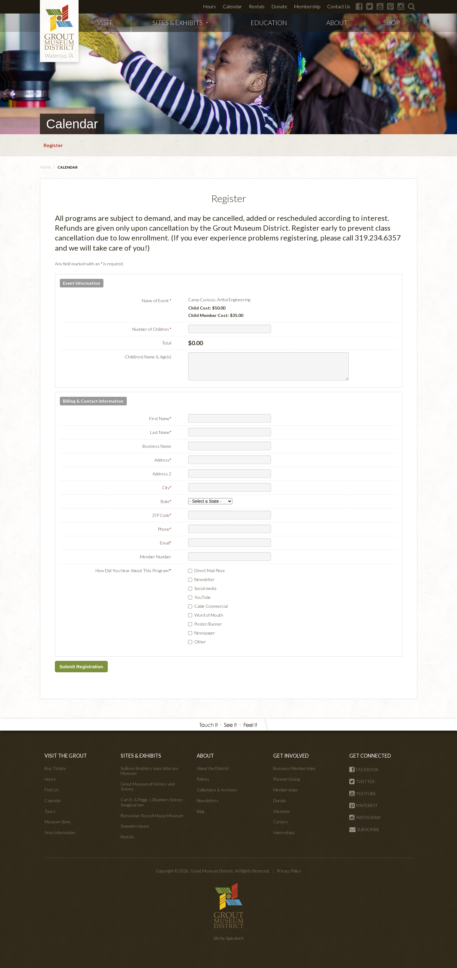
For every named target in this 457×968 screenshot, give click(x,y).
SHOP (391, 22)
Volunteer (281, 811)
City (166, 487)
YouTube (202, 597)
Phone (164, 529)
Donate (279, 6)
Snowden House (135, 826)
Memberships (285, 789)
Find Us (52, 789)
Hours (209, 6)
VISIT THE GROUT (66, 756)
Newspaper (204, 632)
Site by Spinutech (228, 938)
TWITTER (362, 781)
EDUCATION (269, 22)
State (165, 501)
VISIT (104, 22)
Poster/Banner (208, 623)
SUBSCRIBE (364, 829)
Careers (280, 821)
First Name (160, 418)
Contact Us (338, 6)
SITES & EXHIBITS (180, 22)
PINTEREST (363, 805)
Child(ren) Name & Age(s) (148, 356)
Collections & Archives (217, 789)
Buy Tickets (55, 768)
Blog (200, 811)
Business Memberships (294, 768)
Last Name (160, 432)
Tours (50, 811)
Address (162, 460)
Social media (205, 588)
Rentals (257, 6)
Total (166, 342)
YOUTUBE (362, 793)
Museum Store (58, 821)
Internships (284, 832)
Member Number (155, 556)
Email (165, 542)
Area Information (60, 832)
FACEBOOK (364, 769)
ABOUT (336, 22)
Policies (203, 779)
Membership (307, 6)
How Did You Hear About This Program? (133, 570)
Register (53, 145)
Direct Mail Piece (209, 570)
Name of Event (156, 300)
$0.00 (195, 342)
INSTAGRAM (364, 817)
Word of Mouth (208, 615)
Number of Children (151, 329)
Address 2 (162, 473)
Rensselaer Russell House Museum (152, 815)
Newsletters (208, 800)
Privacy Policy (289, 870)
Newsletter (204, 579)
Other (200, 641)
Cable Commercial (211, 606)
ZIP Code (161, 515)
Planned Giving (286, 779)
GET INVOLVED (291, 756)
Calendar (232, 6)
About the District (213, 768)
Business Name (156, 446)
